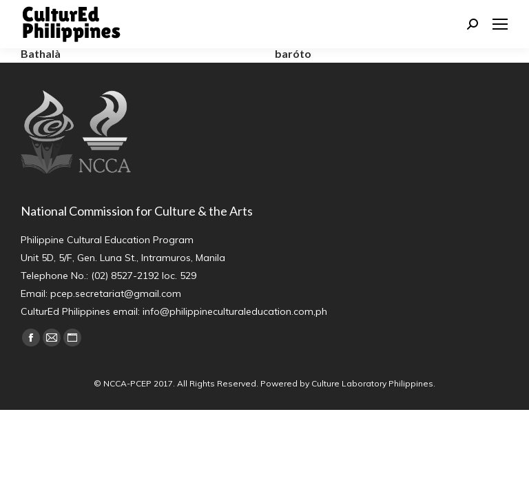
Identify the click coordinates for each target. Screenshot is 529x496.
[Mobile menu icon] (500, 24)
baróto (293, 53)
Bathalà (41, 53)
